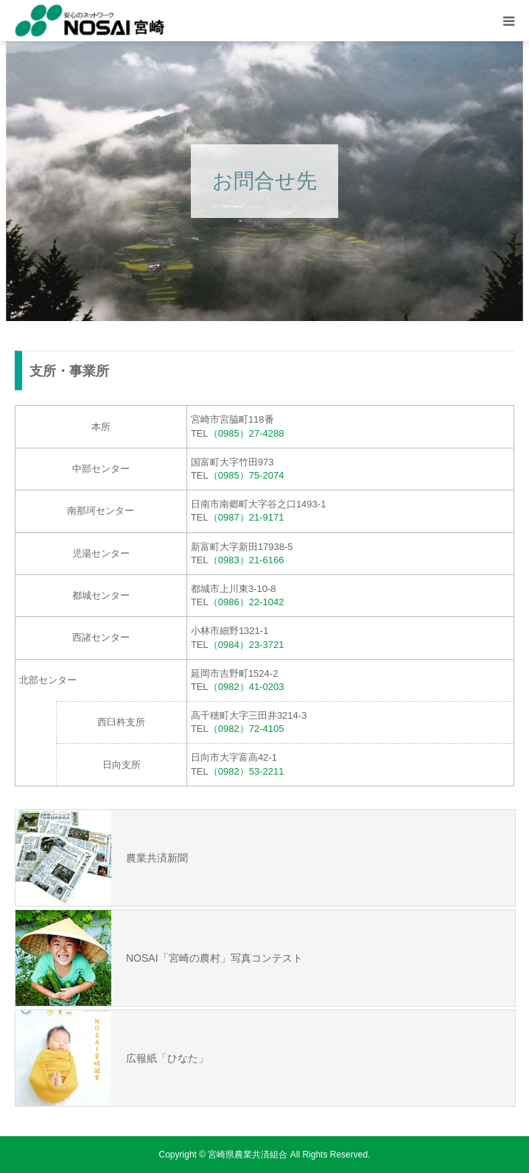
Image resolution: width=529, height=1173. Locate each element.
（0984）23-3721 (246, 644)
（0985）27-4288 (246, 433)
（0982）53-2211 (246, 771)
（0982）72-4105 (246, 728)
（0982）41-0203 (246, 686)
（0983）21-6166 (246, 560)
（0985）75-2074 (246, 475)
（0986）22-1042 (246, 601)
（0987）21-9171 (246, 517)
